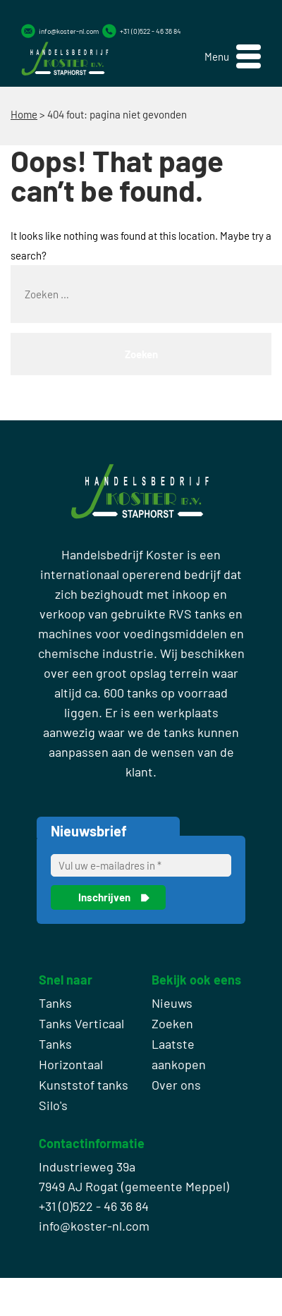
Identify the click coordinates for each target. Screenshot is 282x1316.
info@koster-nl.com (69, 31)
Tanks (55, 1003)
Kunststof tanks (83, 1084)
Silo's (53, 1105)
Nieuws (172, 1003)
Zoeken (172, 1023)
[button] (232, 56)
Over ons (176, 1084)
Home (24, 114)
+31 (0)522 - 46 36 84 (150, 31)
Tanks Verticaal (81, 1023)
